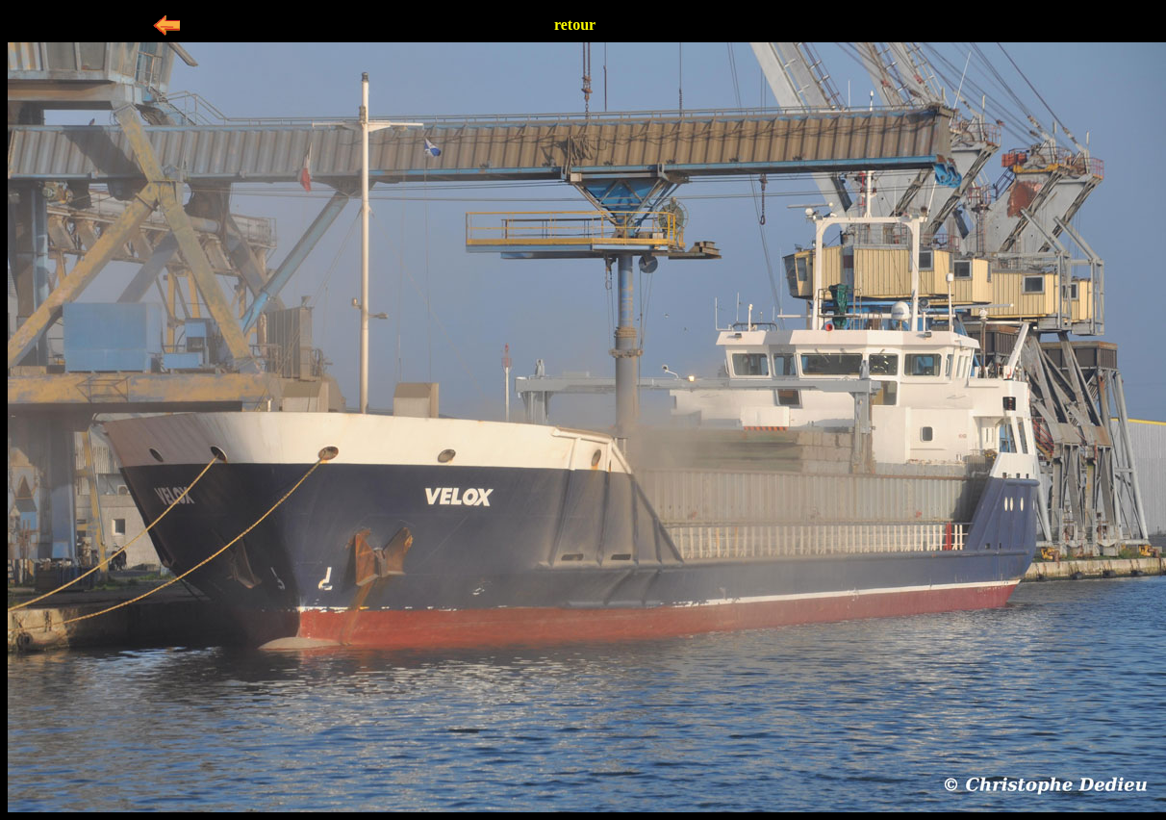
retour (575, 24)
